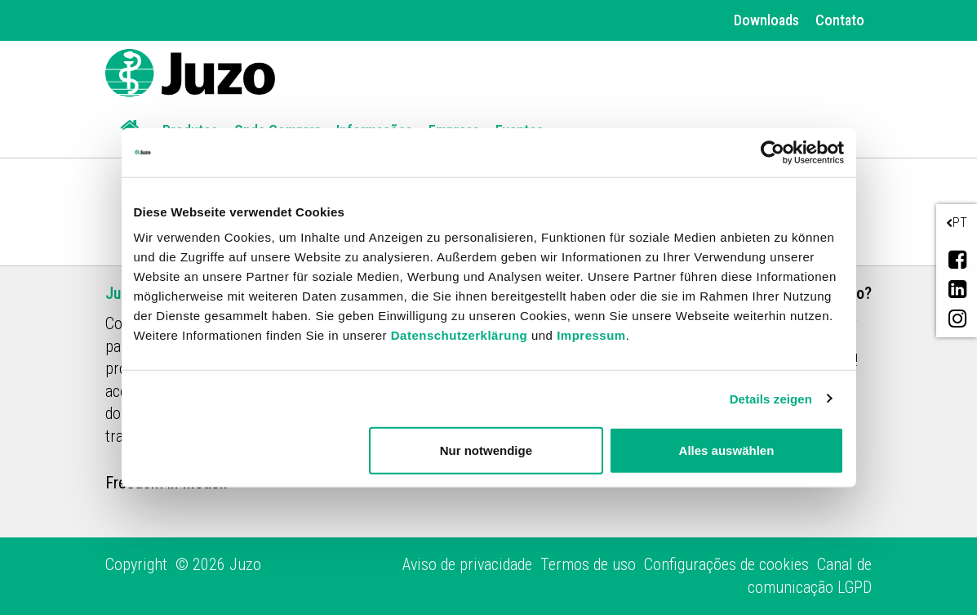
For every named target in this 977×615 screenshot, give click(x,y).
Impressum (591, 335)
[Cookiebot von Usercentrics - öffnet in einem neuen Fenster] (772, 152)
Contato (839, 20)
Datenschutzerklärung (459, 335)
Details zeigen (771, 398)
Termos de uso (588, 564)
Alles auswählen (727, 450)
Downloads (766, 20)
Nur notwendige (486, 450)
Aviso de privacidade (467, 564)
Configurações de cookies (726, 564)
